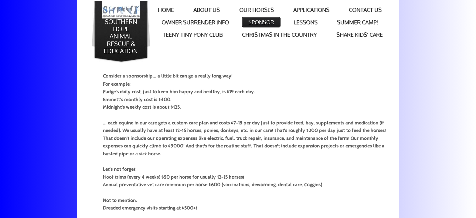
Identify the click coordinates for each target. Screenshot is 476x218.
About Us (206, 9)
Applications (311, 9)
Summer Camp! (357, 22)
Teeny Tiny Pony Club (193, 34)
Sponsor (261, 22)
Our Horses (256, 9)
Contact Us (365, 9)
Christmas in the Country (279, 34)
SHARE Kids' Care (359, 34)
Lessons (306, 22)
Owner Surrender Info (195, 22)
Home (166, 9)
